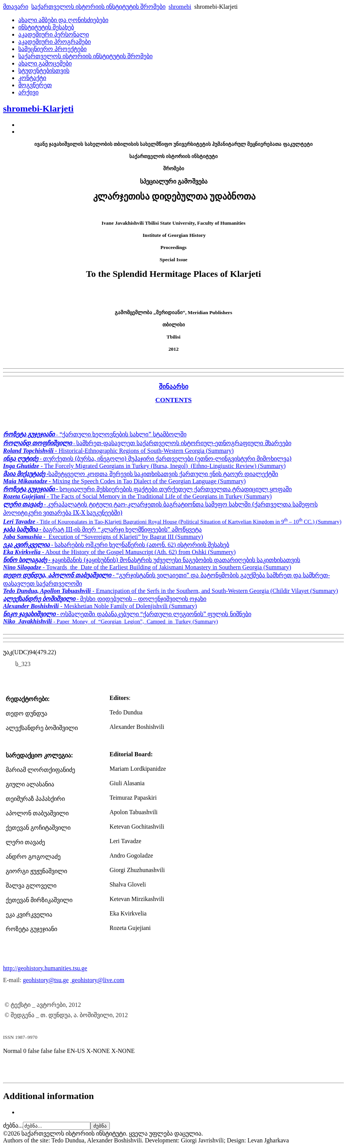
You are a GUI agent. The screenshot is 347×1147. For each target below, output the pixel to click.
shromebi (180, 6)
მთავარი (15, 6)
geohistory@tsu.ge (46, 980)
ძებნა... (13, 1125)
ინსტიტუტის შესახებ (46, 27)
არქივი (28, 92)
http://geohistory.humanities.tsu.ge (45, 968)
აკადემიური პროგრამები (54, 41)
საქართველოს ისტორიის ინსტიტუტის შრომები (98, 6)
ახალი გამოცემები (45, 63)
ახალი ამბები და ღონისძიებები (63, 20)
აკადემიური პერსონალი (53, 34)
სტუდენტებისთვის (43, 70)
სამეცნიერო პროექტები (52, 49)
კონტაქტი (32, 78)
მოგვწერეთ (35, 85)
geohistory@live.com (98, 980)
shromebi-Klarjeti (38, 108)
